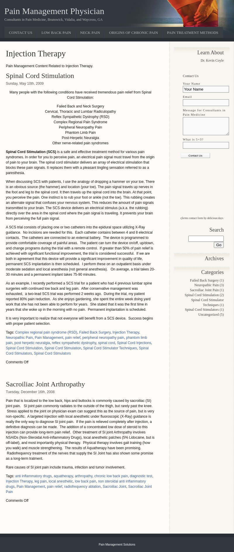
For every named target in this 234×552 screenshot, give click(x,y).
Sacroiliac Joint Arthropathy (45, 384)
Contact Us (20, 32)
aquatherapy (63, 476)
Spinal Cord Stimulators (52, 353)
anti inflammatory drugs (33, 476)
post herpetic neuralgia (32, 343)
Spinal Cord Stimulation (40, 75)
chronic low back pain (111, 476)
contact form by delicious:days (201, 218)
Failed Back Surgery (95, 332)
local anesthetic (61, 481)
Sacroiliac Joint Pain (204, 290)
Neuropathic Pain (19, 338)
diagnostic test (141, 476)
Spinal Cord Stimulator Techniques (110, 348)
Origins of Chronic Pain (133, 32)
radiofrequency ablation (82, 487)
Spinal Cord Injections (134, 343)
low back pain (85, 481)
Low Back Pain (56, 32)
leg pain (41, 481)
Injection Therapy (126, 332)
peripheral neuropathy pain (103, 338)
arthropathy (83, 476)
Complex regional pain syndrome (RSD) (46, 332)
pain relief (72, 338)
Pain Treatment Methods (192, 32)
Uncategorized (208, 315)
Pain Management (49, 338)
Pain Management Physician (54, 11)
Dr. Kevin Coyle (212, 60)
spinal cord (106, 343)
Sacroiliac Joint (114, 487)
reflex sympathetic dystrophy (74, 343)
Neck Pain (90, 32)
